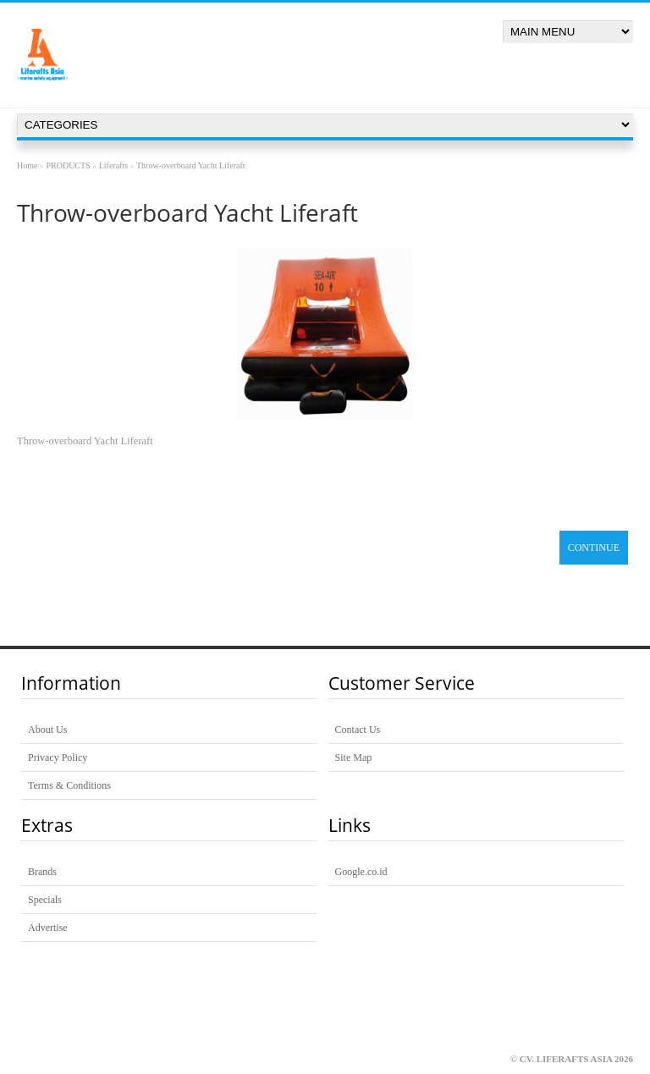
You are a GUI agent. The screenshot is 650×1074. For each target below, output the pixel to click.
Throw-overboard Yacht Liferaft (190, 165)
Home (27, 165)
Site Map (353, 757)
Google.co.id (361, 872)
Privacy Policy (57, 757)
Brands (42, 872)
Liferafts (113, 165)
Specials (45, 900)
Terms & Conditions (69, 785)
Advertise (48, 928)
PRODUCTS (68, 165)
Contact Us (358, 729)
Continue (594, 548)
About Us (47, 729)
